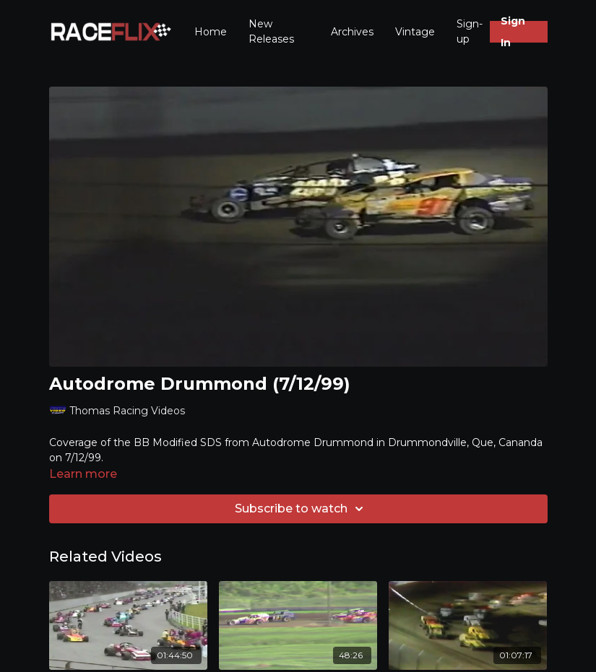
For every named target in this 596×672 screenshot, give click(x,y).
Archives (352, 31)
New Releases (271, 31)
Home (210, 31)
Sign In (513, 32)
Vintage (415, 31)
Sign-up (470, 31)
